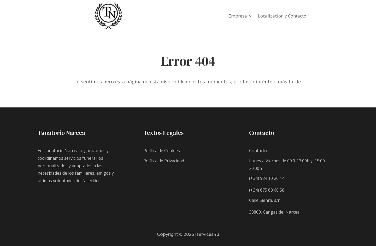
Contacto (258, 150)
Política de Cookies (161, 150)
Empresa (237, 16)
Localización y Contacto (282, 16)
